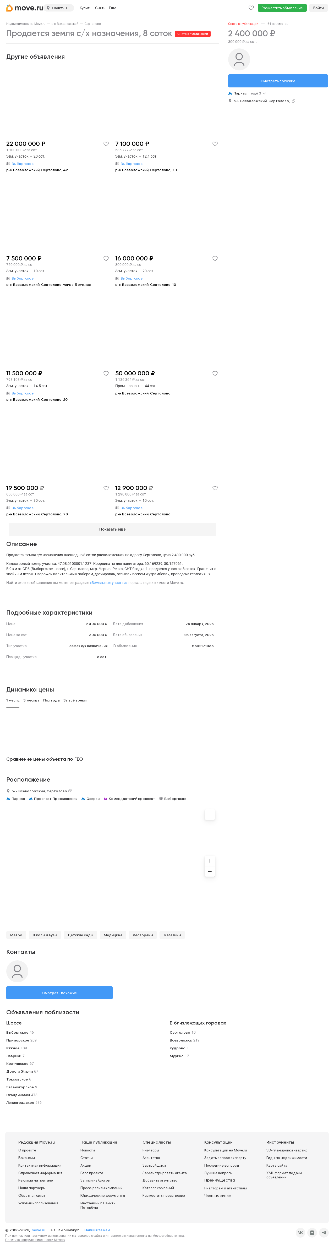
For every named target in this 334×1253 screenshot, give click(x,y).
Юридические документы (102, 1193)
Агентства (151, 1156)
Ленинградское (20, 1100)
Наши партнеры (32, 1186)
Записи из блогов (95, 1178)
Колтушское (17, 1061)
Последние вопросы (221, 1163)
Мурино (177, 1053)
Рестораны (143, 933)
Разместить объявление (282, 8)
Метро (16, 933)
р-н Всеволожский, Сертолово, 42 (37, 170)
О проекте (27, 1148)
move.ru (39, 1228)
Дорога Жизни (19, 1069)
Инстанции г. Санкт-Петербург (97, 1203)
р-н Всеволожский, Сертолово (143, 393)
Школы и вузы (45, 933)
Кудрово (177, 1046)
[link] (26, 24)
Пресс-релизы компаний (101, 1186)
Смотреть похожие (59, 990)
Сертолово (93, 24)
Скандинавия (18, 1092)
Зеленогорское (20, 1085)
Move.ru (158, 1233)
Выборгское (175, 796)
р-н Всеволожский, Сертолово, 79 (146, 170)
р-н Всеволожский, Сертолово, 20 (37, 399)
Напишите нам (97, 1228)
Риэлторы (151, 1148)
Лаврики (13, 1053)
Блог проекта (91, 1170)
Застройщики (154, 1163)
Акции (85, 1163)
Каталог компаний (158, 1186)
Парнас (18, 796)
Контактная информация (39, 1163)
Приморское (17, 1038)
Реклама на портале (35, 1178)
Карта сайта (276, 1163)
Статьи (86, 1156)
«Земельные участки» (109, 580)
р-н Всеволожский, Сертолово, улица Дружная (48, 284)
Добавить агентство (160, 1178)
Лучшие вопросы (218, 1170)
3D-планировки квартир (287, 1148)
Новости (87, 1148)
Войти (318, 8)
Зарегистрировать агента (165, 1170)
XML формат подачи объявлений (284, 1172)
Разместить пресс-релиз (164, 1193)
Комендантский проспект (132, 796)
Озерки (93, 796)
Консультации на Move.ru (225, 1148)
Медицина (113, 933)
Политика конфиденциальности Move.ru (35, 1238)
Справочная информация (40, 1170)
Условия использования (38, 1201)
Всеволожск (181, 1038)
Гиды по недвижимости (286, 1156)
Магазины (172, 933)
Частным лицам (217, 1193)
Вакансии (26, 1156)
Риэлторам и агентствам (225, 1186)
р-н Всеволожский (65, 24)
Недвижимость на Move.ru (26, 24)
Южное (12, 1046)
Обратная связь (31, 1193)
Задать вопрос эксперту (225, 1156)
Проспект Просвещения (55, 796)
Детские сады (80, 933)
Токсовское (17, 1077)
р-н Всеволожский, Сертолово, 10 (145, 284)
